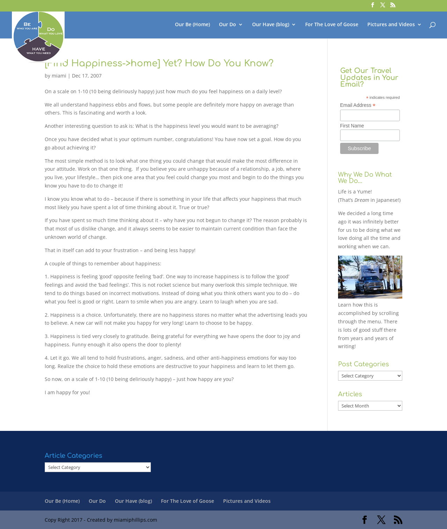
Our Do (227, 25)
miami (59, 75)
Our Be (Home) (192, 25)
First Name (352, 125)
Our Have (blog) (270, 25)
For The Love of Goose (331, 25)
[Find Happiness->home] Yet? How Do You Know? (159, 63)
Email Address (358, 105)
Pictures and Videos (391, 25)
